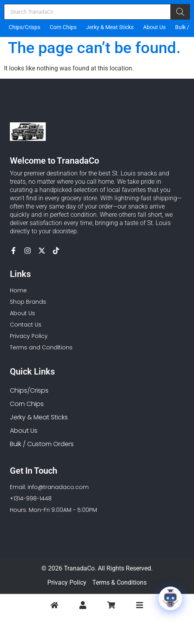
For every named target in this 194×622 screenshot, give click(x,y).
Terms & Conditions (119, 582)
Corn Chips (63, 27)
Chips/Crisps (24, 27)
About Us (154, 27)
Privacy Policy (66, 582)
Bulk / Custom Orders (42, 444)
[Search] (180, 12)
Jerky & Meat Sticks (110, 27)
